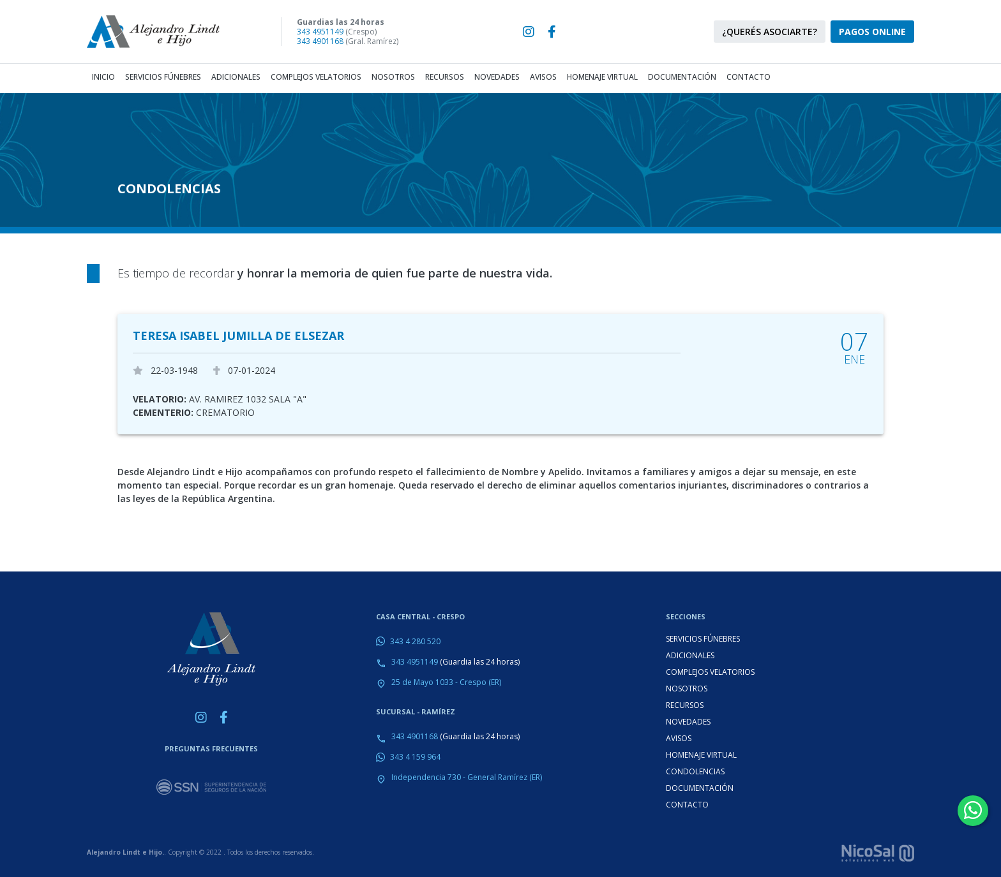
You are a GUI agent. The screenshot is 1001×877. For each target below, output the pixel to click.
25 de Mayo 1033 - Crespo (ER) (446, 682)
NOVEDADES (688, 721)
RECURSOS (685, 705)
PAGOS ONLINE (872, 32)
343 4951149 (320, 31)
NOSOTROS (686, 688)
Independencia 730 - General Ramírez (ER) (466, 777)
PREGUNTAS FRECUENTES (211, 748)
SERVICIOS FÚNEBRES (703, 638)
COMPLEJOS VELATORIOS (710, 672)
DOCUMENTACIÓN (700, 788)
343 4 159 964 (415, 756)
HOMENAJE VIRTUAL (701, 754)
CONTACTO (687, 804)
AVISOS (678, 738)
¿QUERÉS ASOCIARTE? (769, 32)
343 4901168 (320, 41)
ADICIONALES (690, 655)
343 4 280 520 (415, 641)
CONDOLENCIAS (695, 771)
